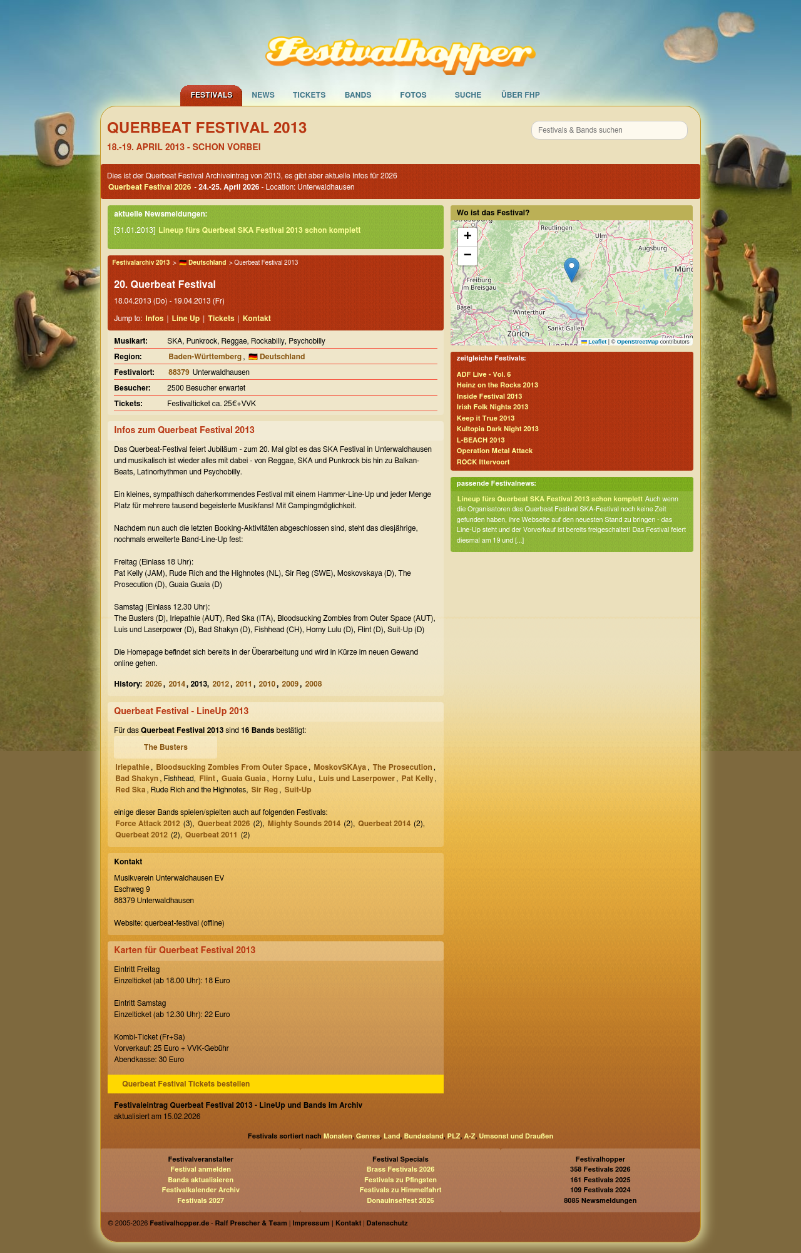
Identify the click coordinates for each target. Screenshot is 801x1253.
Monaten (338, 1136)
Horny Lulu (292, 778)
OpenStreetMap (638, 342)
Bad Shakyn (136, 778)
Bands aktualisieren (200, 1180)
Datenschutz (387, 1223)
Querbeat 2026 (224, 823)
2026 (153, 684)
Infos (154, 318)
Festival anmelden (200, 1169)
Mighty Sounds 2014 (304, 823)
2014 (176, 684)
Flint (207, 778)
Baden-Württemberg (205, 357)
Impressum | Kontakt (326, 1223)
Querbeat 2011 (211, 835)
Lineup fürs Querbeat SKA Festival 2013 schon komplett (259, 230)
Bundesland (423, 1136)
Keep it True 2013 (486, 418)
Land (392, 1136)
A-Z (469, 1136)
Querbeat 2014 (384, 823)
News (263, 95)
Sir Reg (265, 790)
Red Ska (130, 790)
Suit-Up (298, 790)
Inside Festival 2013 (490, 396)
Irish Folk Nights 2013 (493, 407)
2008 (313, 684)
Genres (368, 1136)
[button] (571, 270)
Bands (358, 95)
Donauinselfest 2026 (400, 1200)
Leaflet (594, 342)
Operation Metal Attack (495, 450)
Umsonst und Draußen (516, 1136)
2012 (220, 684)
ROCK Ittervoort (483, 462)
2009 (290, 684)
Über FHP (520, 95)
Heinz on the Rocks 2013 (497, 385)
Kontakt (257, 318)
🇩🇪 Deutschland (202, 263)
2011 (244, 684)
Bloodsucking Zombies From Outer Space (231, 767)
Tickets (309, 95)
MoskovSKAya (340, 767)
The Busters (166, 747)
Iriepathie (132, 767)
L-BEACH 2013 (481, 440)
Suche (468, 95)
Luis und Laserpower (357, 778)
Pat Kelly (417, 778)
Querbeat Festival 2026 (149, 187)
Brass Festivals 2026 (401, 1169)
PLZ (454, 1136)
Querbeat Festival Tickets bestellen (186, 1084)
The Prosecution (402, 767)
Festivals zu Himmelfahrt (400, 1190)
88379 (178, 372)
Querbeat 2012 (141, 835)
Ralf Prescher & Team (251, 1223)
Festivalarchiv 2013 (141, 263)
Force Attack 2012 (147, 823)
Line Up (186, 318)
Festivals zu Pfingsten (400, 1180)
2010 (267, 684)
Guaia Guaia (243, 778)
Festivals (211, 95)
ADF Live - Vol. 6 (484, 374)
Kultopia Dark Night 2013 (498, 429)
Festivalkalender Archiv (200, 1190)
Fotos (413, 95)
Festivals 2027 (200, 1200)
